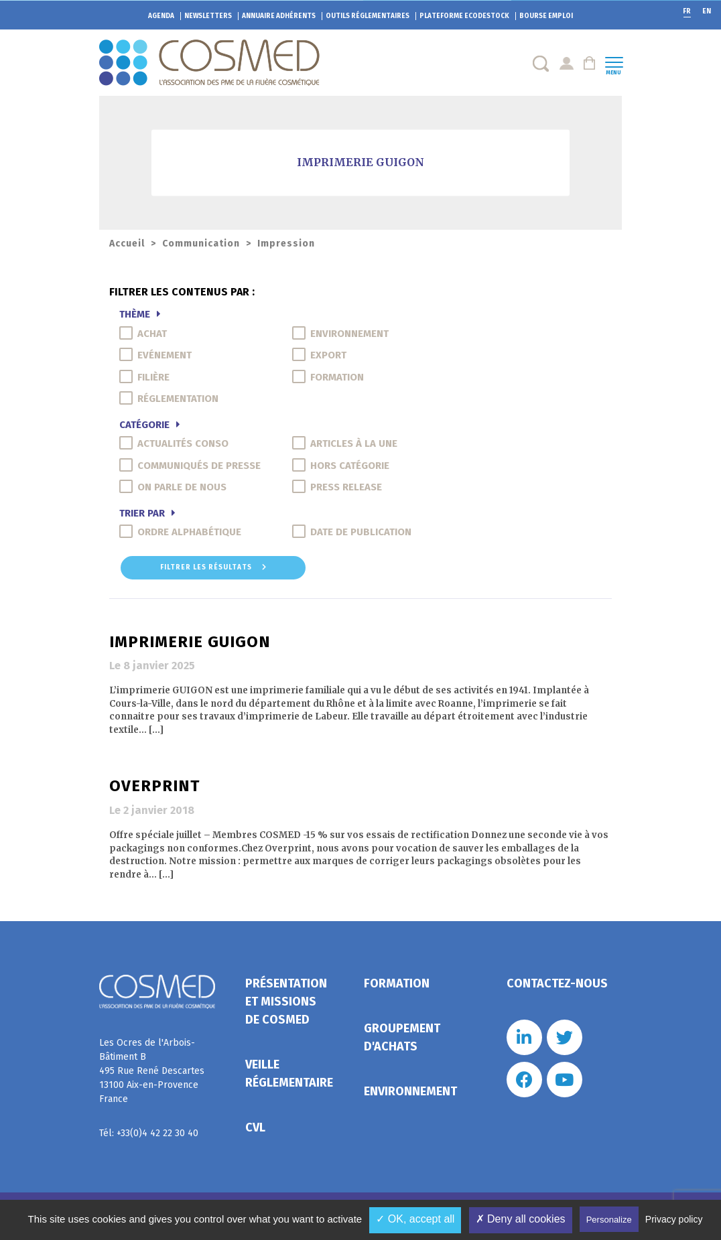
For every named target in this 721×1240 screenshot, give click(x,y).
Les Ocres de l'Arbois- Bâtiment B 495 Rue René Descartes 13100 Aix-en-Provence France (151, 1071)
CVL (255, 1127)
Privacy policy (674, 1219)
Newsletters (208, 16)
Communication (201, 243)
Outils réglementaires (367, 16)
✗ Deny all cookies (521, 1219)
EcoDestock (464, 16)
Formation (397, 983)
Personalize (609, 1220)
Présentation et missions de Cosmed (286, 1001)
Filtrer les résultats (213, 567)
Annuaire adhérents (279, 16)
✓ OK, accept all (415, 1219)
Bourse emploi (546, 16)
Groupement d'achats (402, 1037)
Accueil (127, 243)
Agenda (161, 16)
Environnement (410, 1091)
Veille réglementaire (289, 1073)
